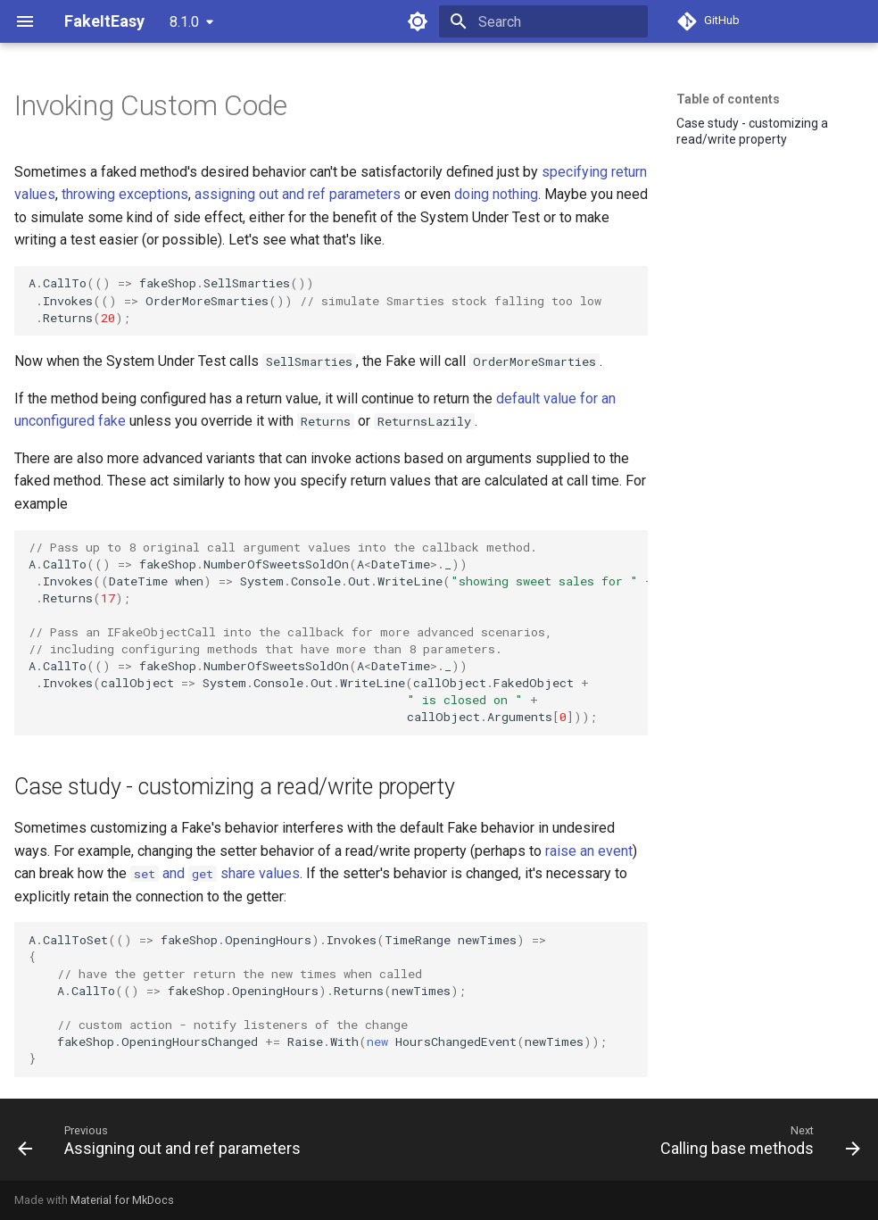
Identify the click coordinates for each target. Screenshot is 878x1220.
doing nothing (496, 194)
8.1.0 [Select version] (184, 21)
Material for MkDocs (122, 1200)
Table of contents (728, 99)
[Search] (543, 21)
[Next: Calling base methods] (756, 1139)
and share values (215, 873)
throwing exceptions (125, 194)
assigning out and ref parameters (298, 194)
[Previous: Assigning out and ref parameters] (163, 1139)
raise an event (589, 850)
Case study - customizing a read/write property (752, 131)
